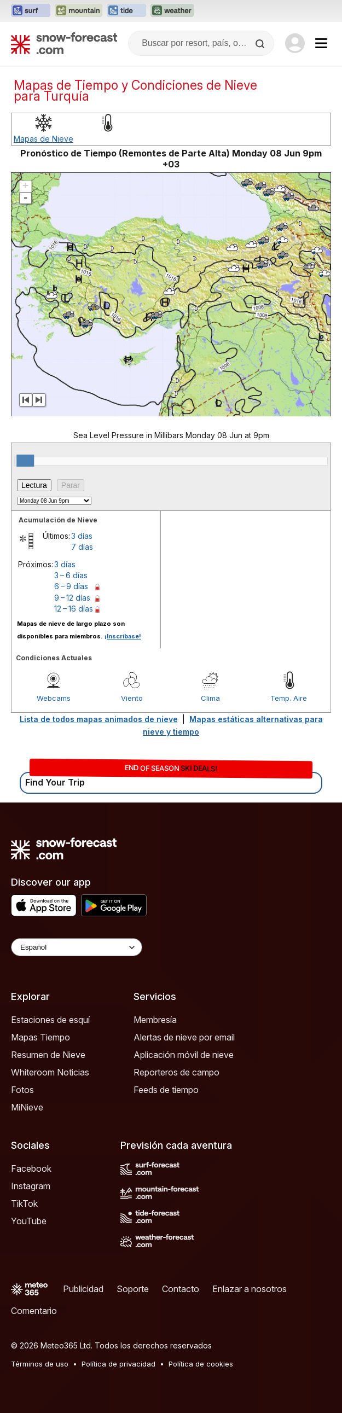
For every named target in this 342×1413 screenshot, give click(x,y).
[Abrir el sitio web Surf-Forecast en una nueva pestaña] (30, 11)
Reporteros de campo (176, 1072)
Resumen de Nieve (48, 1054)
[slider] (25, 461)
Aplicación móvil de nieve (184, 1054)
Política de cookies (201, 1363)
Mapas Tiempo (40, 1037)
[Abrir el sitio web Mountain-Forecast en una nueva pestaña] (78, 11)
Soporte (133, 1288)
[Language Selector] (76, 947)
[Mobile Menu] (321, 43)
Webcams (54, 698)
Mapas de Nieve (43, 138)
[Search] (261, 43)
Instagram (30, 1186)
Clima (210, 698)
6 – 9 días (71, 586)
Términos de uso (39, 1363)
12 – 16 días (73, 608)
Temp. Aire (288, 698)
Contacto (180, 1288)
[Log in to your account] (295, 43)
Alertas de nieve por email (184, 1037)
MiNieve (27, 1107)
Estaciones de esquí (50, 1019)
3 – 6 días (71, 575)
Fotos (22, 1089)
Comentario (34, 1310)
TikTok (24, 1203)
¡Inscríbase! (123, 636)
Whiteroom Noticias (50, 1072)
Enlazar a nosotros (249, 1288)
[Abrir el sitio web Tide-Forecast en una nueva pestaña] (126, 11)
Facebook (31, 1168)
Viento (132, 698)
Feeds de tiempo (166, 1089)
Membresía (155, 1019)
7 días (82, 546)
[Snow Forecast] (64, 43)
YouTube (29, 1221)
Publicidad (83, 1288)
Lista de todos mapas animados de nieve (99, 719)
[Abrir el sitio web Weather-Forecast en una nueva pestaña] (172, 11)
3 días (81, 535)
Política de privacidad (118, 1363)
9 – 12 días (72, 597)
